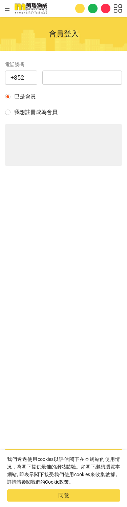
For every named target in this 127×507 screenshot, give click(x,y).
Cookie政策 (57, 482)
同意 (63, 495)
